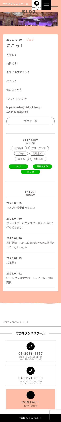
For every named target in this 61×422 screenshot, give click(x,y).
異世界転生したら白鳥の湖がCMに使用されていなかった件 (30, 242)
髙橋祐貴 (38, 158)
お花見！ (30, 260)
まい (18, 166)
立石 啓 (22, 158)
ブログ (30, 39)
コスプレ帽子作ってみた (30, 205)
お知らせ (18, 148)
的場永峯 (37, 153)
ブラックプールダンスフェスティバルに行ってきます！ (30, 222)
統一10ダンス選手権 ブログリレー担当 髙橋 (30, 277)
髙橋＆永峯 (42, 166)
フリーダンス (38, 148)
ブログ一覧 (30, 121)
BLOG (15, 322)
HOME (6, 322)
